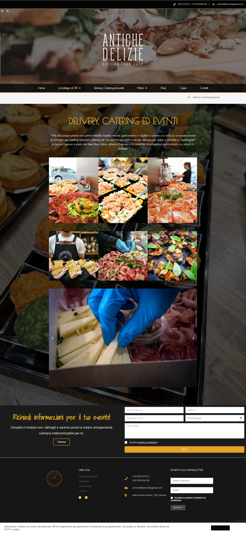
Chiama (61, 441)
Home (41, 88)
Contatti (204, 88)
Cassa (183, 88)
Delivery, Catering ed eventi (109, 88)
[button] (52, 190)
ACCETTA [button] (237, 527)
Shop (163, 88)
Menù (142, 88)
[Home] (189, 97)
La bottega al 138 (69, 88)
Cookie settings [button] (220, 527)
